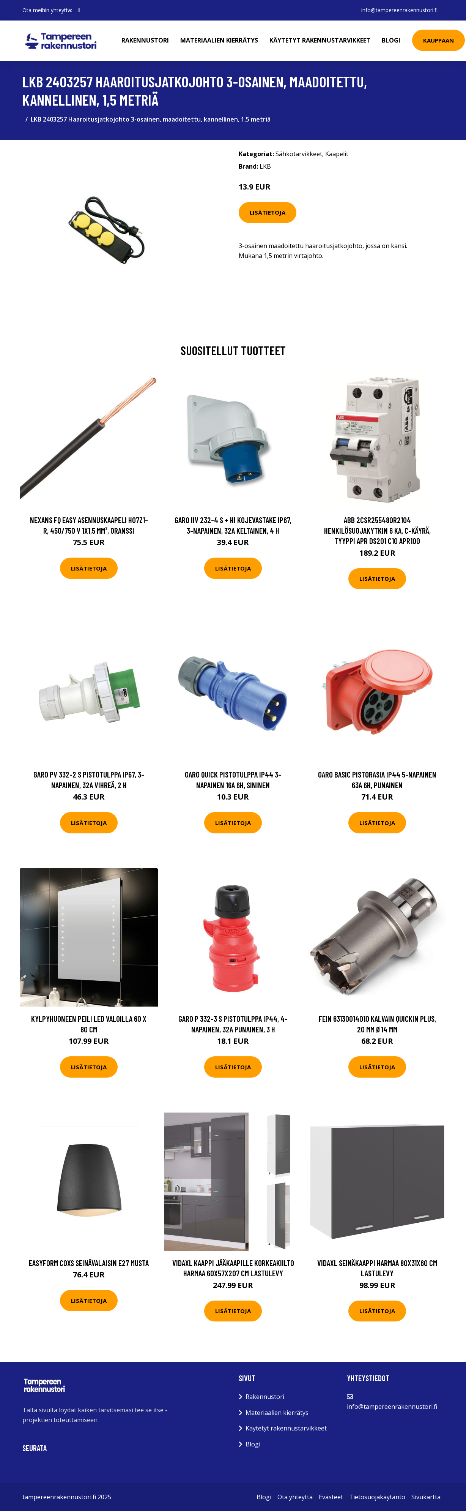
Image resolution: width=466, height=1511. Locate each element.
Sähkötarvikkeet (299, 154)
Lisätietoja (267, 212)
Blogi (391, 40)
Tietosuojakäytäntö (377, 1497)
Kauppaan (438, 40)
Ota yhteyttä (295, 1497)
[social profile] (79, 10)
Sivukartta (426, 1497)
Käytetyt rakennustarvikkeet (319, 40)
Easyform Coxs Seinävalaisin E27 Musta (89, 1263)
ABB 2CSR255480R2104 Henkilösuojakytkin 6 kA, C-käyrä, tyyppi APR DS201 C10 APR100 (377, 530)
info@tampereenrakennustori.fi (399, 10)
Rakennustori (145, 40)
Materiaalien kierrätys (219, 40)
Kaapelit (336, 154)
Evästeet (331, 1497)
